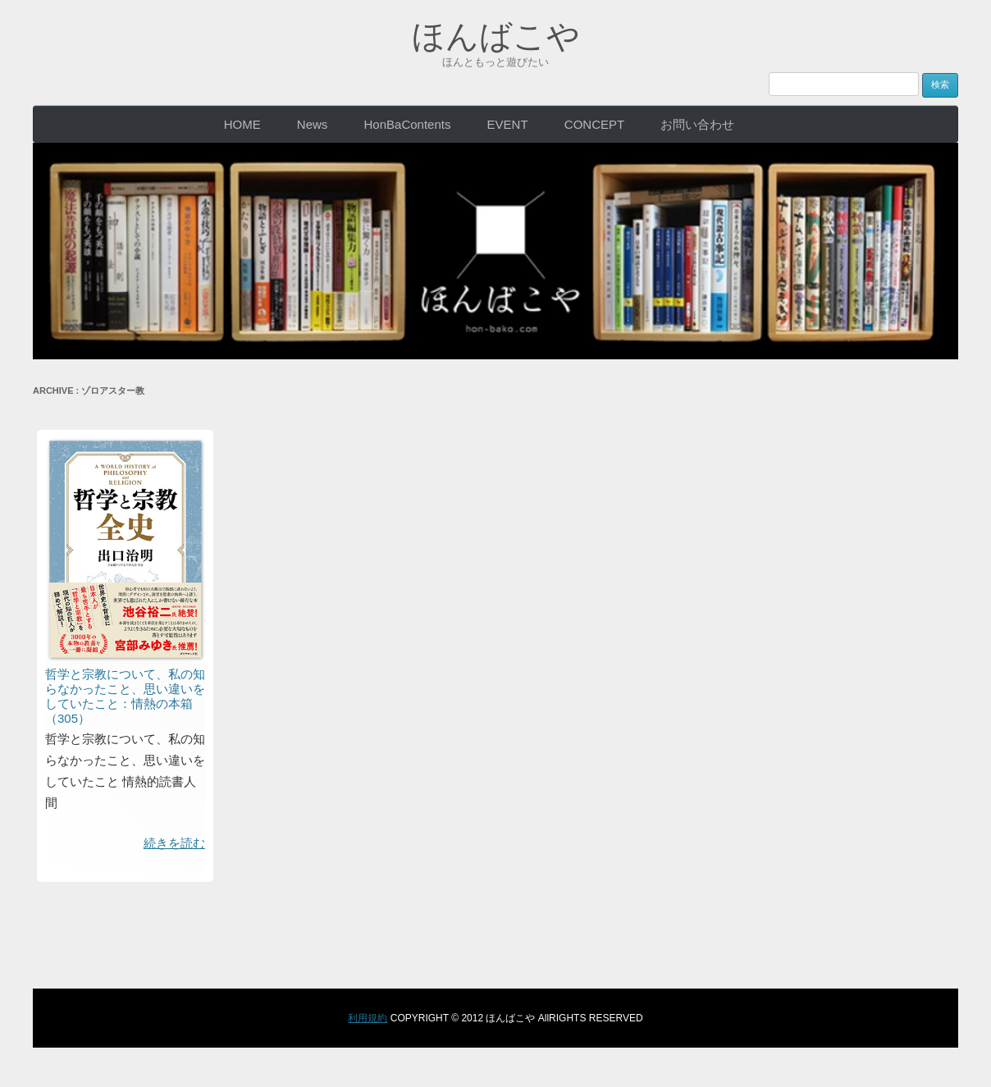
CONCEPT (594, 124)
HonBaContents (407, 124)
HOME (242, 124)
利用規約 (367, 1018)
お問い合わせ (697, 124)
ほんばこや (496, 36)
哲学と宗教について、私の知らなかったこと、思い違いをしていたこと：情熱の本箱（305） (125, 696)
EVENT (507, 124)
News (312, 124)
